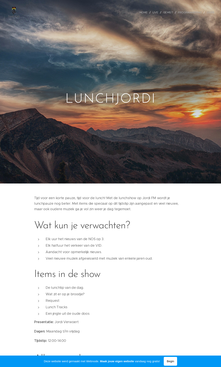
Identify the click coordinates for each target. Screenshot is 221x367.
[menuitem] (145, 12)
